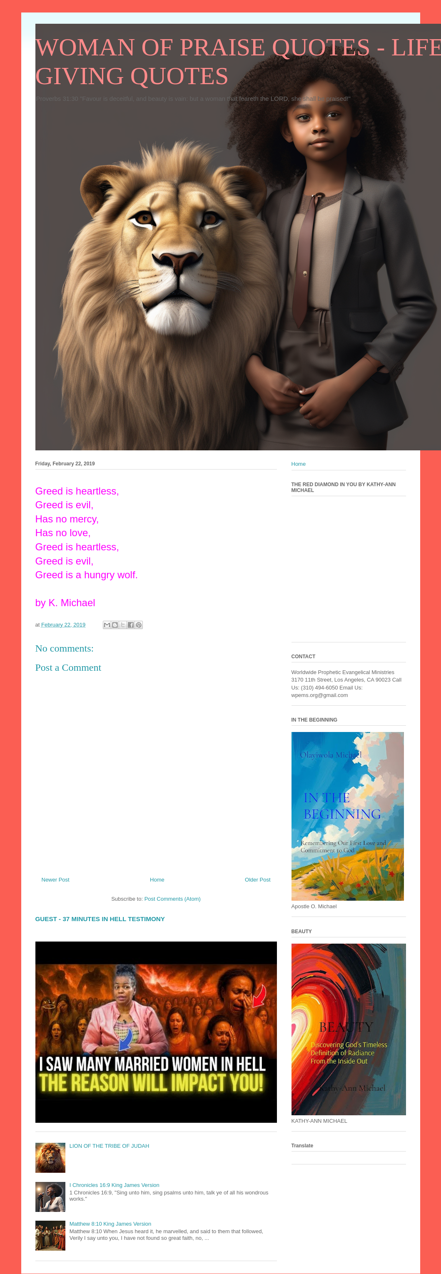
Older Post (257, 880)
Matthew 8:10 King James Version (111, 1224)
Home (157, 880)
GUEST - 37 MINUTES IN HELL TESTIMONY (100, 918)
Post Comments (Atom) (173, 899)
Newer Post (56, 880)
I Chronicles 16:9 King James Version (114, 1185)
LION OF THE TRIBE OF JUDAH (109, 1146)
